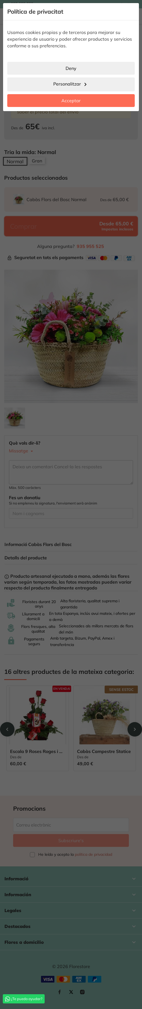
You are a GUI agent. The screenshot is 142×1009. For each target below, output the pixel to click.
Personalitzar (71, 84)
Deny (71, 68)
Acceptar (71, 100)
